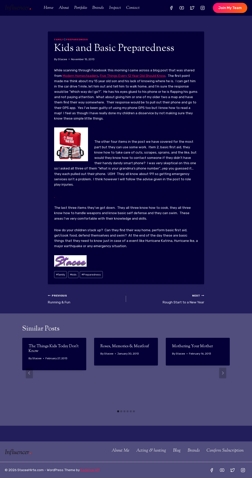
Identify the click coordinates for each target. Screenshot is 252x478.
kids (73, 274)
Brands (98, 8)
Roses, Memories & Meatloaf (124, 346)
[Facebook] (171, 8)
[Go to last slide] (29, 373)
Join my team (230, 8)
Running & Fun (85, 298)
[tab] (118, 411)
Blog (177, 451)
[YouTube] (181, 8)
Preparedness (77, 39)
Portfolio (80, 8)
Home (48, 8)
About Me (120, 451)
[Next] (222, 373)
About (64, 8)
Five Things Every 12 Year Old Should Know (132, 76)
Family (59, 39)
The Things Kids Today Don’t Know (54, 349)
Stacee (62, 59)
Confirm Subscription (225, 451)
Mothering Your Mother (192, 346)
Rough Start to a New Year (166, 298)
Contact (133, 8)
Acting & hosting (151, 451)
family (60, 274)
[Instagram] (202, 8)
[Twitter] (192, 8)
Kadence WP (90, 470)
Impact (115, 8)
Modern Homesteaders (80, 76)
